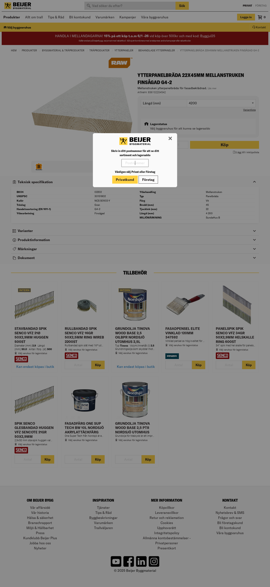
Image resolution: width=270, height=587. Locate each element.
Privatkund (125, 179)
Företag (148, 179)
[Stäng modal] (170, 138)
